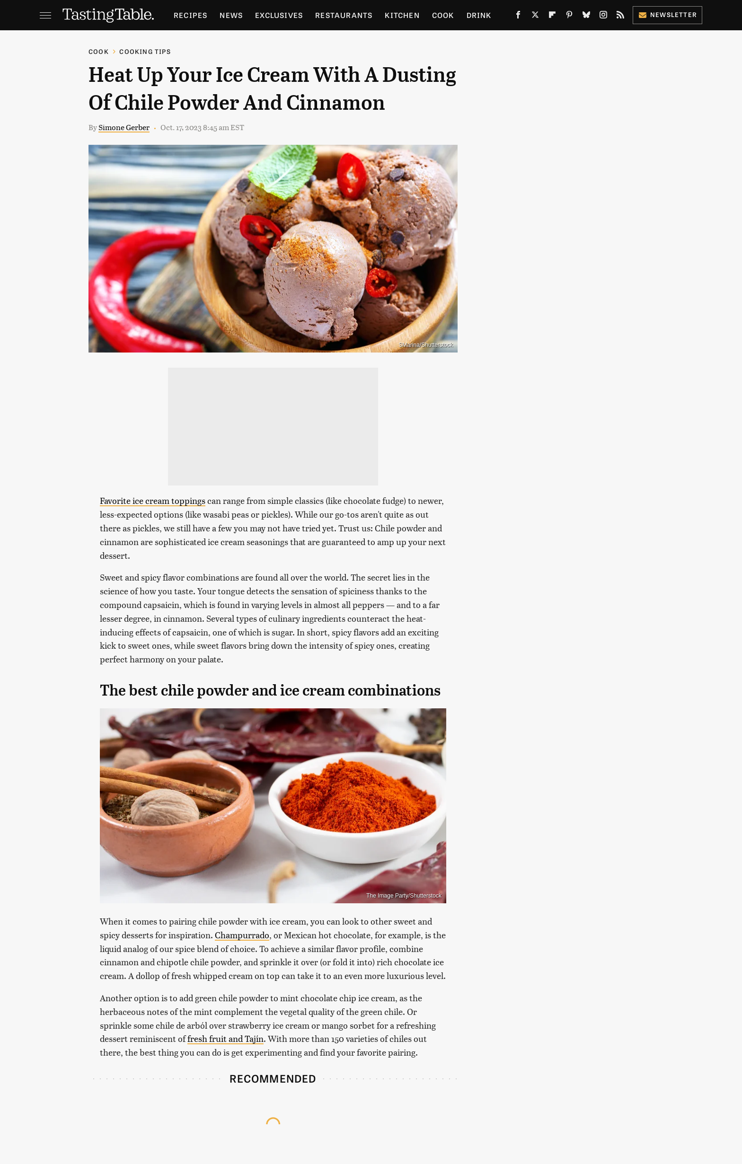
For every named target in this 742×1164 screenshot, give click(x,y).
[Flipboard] (552, 16)
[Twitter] (535, 16)
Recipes (190, 14)
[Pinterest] (569, 16)
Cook (443, 14)
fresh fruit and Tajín (225, 1038)
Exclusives (279, 14)
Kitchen (402, 14)
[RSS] (620, 16)
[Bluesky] (586, 16)
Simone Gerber (124, 127)
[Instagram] (603, 16)
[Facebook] (518, 16)
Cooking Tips (144, 51)
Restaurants (343, 14)
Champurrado (242, 935)
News (231, 14)
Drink (479, 14)
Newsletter (667, 14)
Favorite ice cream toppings (152, 500)
